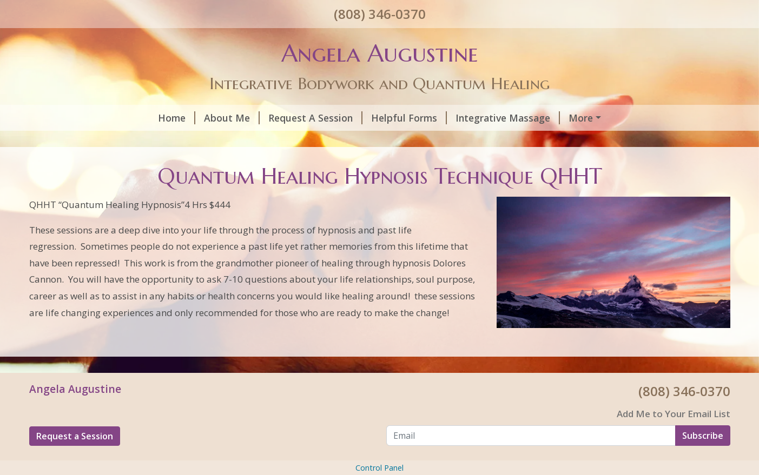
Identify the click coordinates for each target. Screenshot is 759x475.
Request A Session (195, 117)
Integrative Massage (387, 117)
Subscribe (702, 458)
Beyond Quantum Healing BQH (311, 140)
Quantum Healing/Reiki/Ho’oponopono (132, 140)
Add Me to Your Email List (673, 437)
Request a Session (74, 459)
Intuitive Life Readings (452, 140)
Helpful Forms (289, 117)
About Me (112, 117)
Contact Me (549, 140)
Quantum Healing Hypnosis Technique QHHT (556, 117)
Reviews (608, 140)
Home (56, 117)
